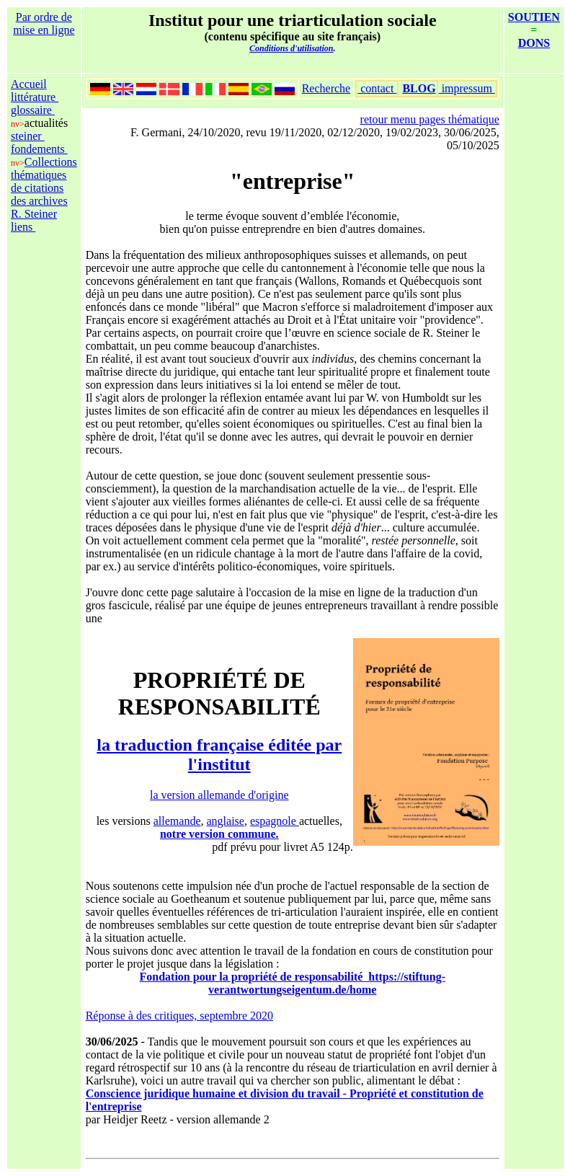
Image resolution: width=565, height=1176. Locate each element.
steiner (28, 136)
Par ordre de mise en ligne (43, 23)
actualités (46, 123)
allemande (177, 821)
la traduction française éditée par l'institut (219, 754)
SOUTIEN (534, 17)
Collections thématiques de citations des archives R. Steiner (44, 188)
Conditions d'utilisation (291, 48)
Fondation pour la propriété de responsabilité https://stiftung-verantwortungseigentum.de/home (293, 983)
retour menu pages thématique (429, 119)
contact (376, 88)
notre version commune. (219, 834)
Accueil (29, 84)
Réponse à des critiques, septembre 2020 (179, 1015)
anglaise (225, 821)
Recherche (326, 88)
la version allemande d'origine (219, 795)
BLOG (418, 88)
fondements (39, 149)
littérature (34, 97)
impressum (467, 88)
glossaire (33, 110)
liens (23, 227)
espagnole (274, 821)
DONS (534, 43)
